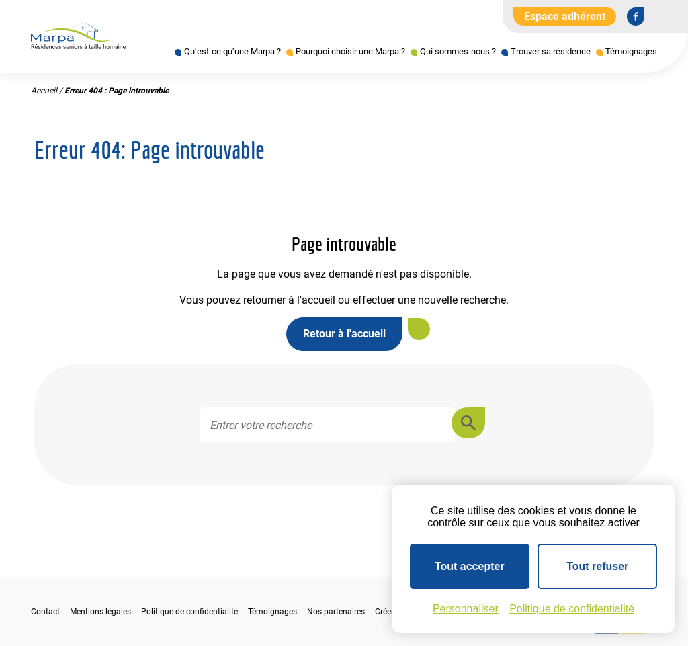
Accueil (44, 90)
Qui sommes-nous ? (458, 51)
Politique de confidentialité (189, 611)
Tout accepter (470, 566)
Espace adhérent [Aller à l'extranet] (564, 16)
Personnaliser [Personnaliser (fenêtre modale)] (466, 608)
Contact (45, 611)
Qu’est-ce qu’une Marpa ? (232, 51)
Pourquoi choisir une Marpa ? (350, 51)
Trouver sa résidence (551, 51)
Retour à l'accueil (344, 333)
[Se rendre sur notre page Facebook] (635, 16)
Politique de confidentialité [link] (571, 608)
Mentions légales (100, 611)
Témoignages (631, 51)
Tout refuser (597, 566)
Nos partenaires (336, 611)
